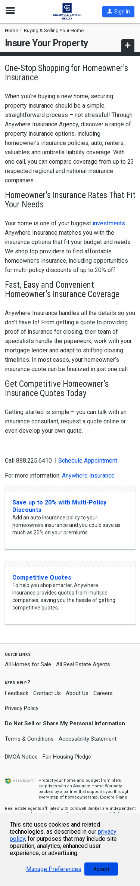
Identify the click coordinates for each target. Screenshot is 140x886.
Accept (101, 869)
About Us (77, 693)
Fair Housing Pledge (67, 756)
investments (109, 223)
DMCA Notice (21, 756)
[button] (118, 11)
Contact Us (47, 693)
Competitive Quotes (42, 577)
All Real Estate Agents (83, 664)
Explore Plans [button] (113, 797)
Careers (103, 693)
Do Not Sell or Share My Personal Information (65, 723)
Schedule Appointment (87, 460)
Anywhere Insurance (89, 475)
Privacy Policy (21, 708)
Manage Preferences (53, 869)
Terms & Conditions (29, 738)
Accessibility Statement (87, 738)
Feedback (16, 693)
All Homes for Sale (28, 664)
